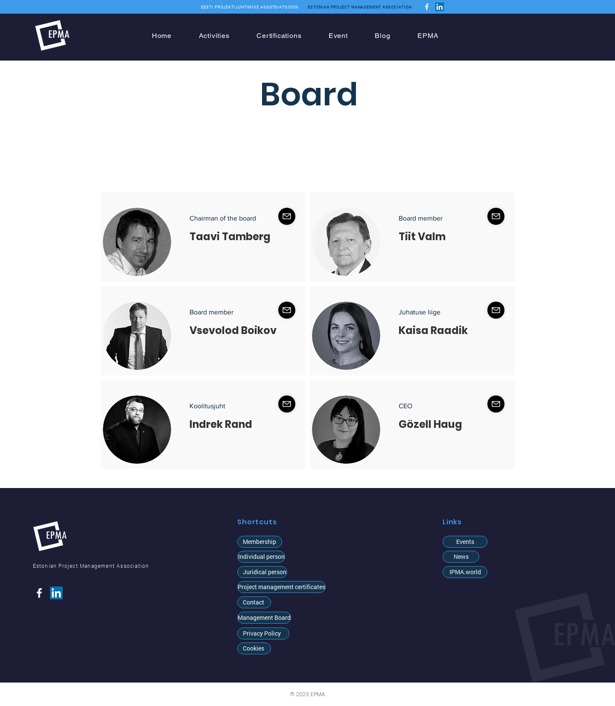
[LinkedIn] (439, 7)
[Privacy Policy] (263, 633)
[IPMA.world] (465, 572)
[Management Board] (264, 618)
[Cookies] (254, 648)
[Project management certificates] (281, 587)
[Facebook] (427, 7)
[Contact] (254, 602)
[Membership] (259, 542)
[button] (261, 557)
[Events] (465, 542)
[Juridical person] (262, 572)
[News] (461, 557)
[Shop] (286, 216)
